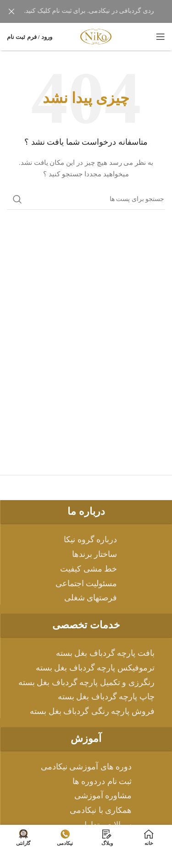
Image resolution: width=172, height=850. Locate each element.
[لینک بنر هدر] (100, 11)
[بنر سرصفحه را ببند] (11, 11)
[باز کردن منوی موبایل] (160, 36)
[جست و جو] (86, 199)
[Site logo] (95, 36)
